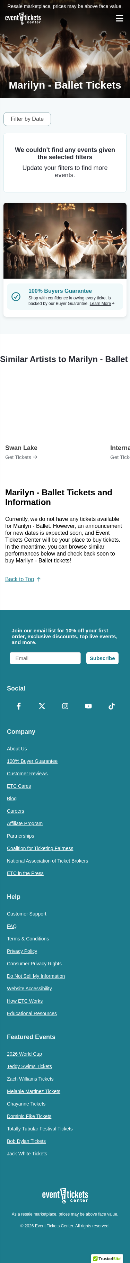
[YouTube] (88, 706)
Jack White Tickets (27, 1153)
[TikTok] (111, 706)
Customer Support (26, 914)
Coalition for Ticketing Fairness (40, 848)
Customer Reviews (27, 773)
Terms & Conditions (28, 938)
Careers (15, 811)
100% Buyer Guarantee (32, 761)
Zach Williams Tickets (30, 1079)
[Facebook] (18, 706)
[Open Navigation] (119, 18)
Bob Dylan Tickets (26, 1141)
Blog (12, 798)
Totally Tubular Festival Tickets (40, 1128)
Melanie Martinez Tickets (33, 1091)
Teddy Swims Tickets (29, 1066)
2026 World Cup (24, 1054)
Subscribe (102, 658)
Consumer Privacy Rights (34, 963)
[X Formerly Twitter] (41, 706)
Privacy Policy (22, 951)
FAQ (12, 926)
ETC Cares (19, 786)
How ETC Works (25, 1001)
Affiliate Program (25, 823)
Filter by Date (27, 119)
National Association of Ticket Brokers (47, 861)
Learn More (102, 303)
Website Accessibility (29, 988)
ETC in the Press (25, 873)
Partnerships (20, 836)
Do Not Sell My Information (36, 976)
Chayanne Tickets (26, 1104)
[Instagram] (65, 706)
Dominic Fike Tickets (29, 1116)
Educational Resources (32, 1013)
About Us (17, 748)
